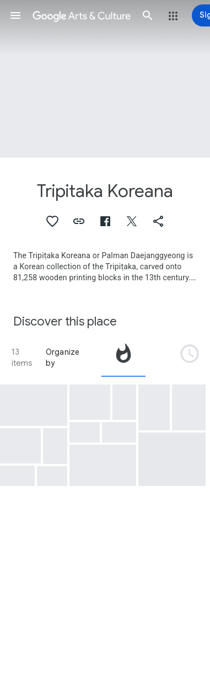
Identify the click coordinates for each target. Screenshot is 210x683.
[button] (15, 15)
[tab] (123, 357)
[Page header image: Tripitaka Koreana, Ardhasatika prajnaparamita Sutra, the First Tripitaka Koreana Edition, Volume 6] (105, 79)
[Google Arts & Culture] (81, 15)
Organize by (63, 357)
